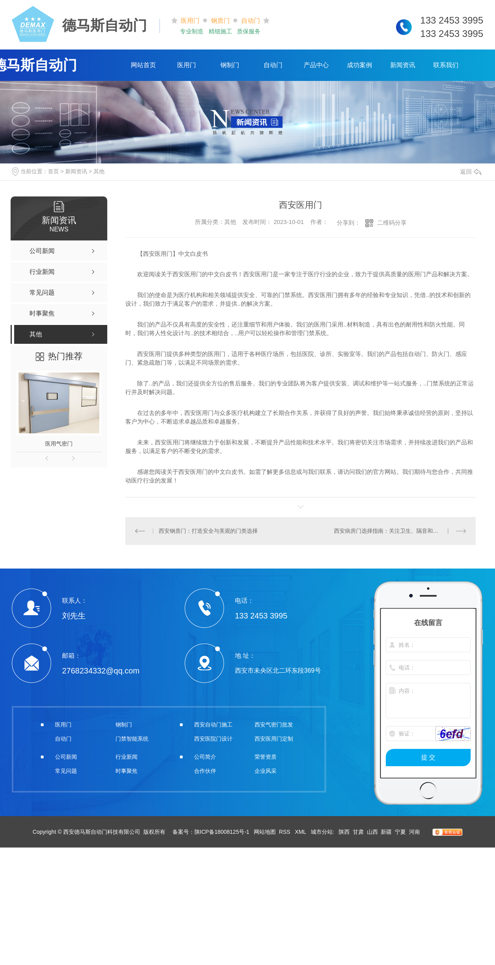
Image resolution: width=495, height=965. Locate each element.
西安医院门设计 (213, 739)
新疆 (386, 832)
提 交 (428, 757)
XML (301, 832)
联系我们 (445, 65)
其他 (99, 171)
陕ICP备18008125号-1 (221, 832)
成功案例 (359, 65)
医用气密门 (59, 443)
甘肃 (358, 832)
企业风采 (266, 771)
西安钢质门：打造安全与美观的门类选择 (208, 531)
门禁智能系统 (132, 739)
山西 (372, 832)
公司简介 (205, 757)
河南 (414, 832)
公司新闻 (66, 757)
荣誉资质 (266, 757)
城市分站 (322, 832)
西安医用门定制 (274, 739)
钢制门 (229, 65)
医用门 (186, 65)
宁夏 (400, 832)
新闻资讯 (402, 65)
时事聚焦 (127, 771)
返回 (470, 171)
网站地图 (265, 832)
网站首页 (143, 65)
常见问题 (66, 771)
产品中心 (316, 65)
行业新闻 (127, 757)
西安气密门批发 (274, 724)
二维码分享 (392, 222)
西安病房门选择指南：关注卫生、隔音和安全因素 (394, 531)
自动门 (273, 65)
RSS (285, 832)
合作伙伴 (205, 771)
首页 (53, 171)
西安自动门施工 (213, 724)
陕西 (344, 832)
